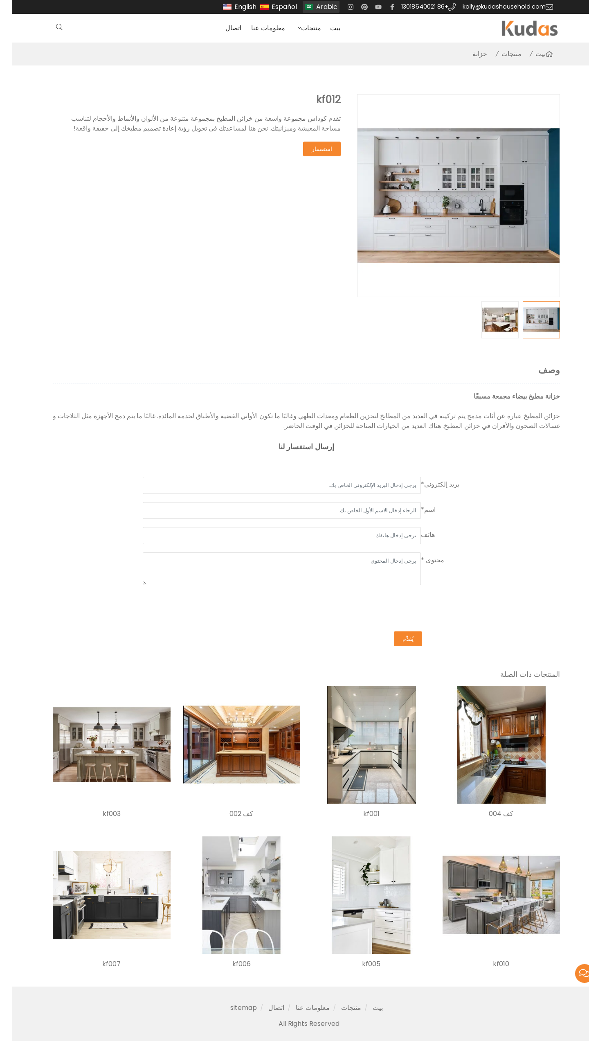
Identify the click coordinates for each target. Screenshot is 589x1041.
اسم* (416, 509)
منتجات (299, 28)
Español (272, 6)
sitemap (231, 1007)
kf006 (229, 964)
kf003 (100, 814)
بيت (323, 28)
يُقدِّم (396, 638)
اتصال (221, 28)
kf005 (359, 964)
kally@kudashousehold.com (492, 6)
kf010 (489, 964)
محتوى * (420, 560)
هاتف (416, 534)
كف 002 (229, 814)
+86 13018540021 (412, 6)
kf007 (99, 964)
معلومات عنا (256, 28)
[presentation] (396, 609)
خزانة (468, 54)
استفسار (310, 149)
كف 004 (489, 814)
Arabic (315, 6)
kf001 (359, 814)
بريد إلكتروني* (428, 484)
